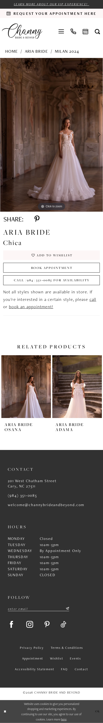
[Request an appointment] (51, 13)
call (93, 299)
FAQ (64, 669)
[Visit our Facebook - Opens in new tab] (11, 624)
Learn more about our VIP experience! (51, 4)
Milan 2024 (67, 51)
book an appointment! (31, 307)
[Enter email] (38, 608)
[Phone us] (73, 31)
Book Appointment (52, 268)
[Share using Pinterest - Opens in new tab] (36, 219)
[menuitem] (61, 31)
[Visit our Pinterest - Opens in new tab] (47, 624)
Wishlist (56, 658)
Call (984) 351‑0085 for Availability (52, 280)
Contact (81, 669)
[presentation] (26, 386)
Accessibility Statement (34, 669)
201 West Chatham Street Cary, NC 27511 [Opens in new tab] (32, 483)
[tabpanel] (51, 135)
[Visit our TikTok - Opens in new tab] (64, 624)
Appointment (32, 658)
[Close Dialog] (5, 711)
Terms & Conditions (67, 648)
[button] (61, 31)
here (63, 719)
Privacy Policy (32, 648)
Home (11, 51)
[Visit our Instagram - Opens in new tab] (30, 624)
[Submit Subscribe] (67, 608)
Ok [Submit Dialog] (97, 711)
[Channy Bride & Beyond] (22, 31)
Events (75, 658)
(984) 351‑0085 (22, 495)
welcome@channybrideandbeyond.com (46, 504)
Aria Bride (36, 51)
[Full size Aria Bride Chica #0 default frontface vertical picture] (51, 135)
